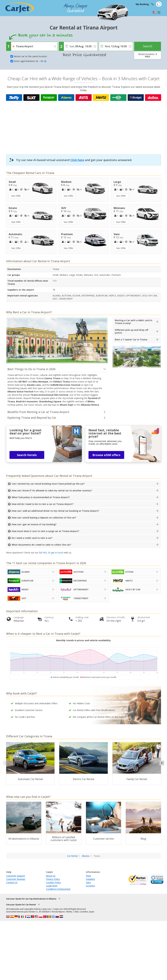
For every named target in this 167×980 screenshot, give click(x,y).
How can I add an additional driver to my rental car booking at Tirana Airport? (55, 510)
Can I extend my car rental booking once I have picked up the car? (48, 483)
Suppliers (90, 879)
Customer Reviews (15, 879)
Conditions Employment (58, 888)
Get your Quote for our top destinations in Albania (31, 898)
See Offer (16, 195)
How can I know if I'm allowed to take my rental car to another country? (52, 490)
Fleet (88, 875)
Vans (88, 882)
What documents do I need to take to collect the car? (41, 544)
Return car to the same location (30, 56)
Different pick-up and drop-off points (131, 331)
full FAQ (43, 552)
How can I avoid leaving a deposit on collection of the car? (44, 517)
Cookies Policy (53, 882)
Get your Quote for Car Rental (21, 904)
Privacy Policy (53, 879)
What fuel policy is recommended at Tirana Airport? (41, 497)
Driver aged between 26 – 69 (30, 61)
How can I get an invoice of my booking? (34, 524)
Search (147, 46)
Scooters (90, 885)
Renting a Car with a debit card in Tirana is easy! (133, 322)
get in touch (57, 552)
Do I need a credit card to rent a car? (32, 537)
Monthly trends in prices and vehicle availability (83, 640)
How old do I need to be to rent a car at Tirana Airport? (42, 504)
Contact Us (12, 882)
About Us (50, 875)
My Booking (142, 4)
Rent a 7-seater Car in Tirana (131, 339)
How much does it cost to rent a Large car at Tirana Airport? (45, 531)
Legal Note (51, 885)
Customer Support (15, 875)
